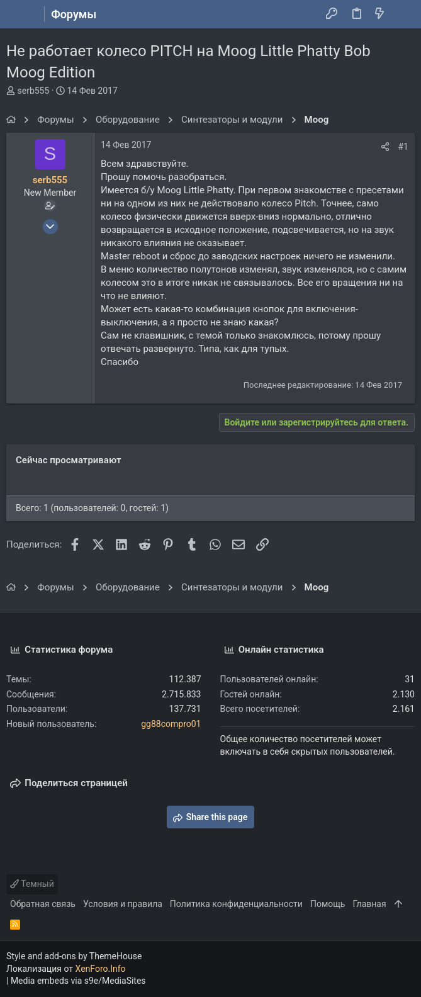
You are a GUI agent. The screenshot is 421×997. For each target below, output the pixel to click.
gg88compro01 (171, 724)
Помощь (327, 904)
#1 (403, 147)
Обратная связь (43, 904)
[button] (18, 14)
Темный (32, 884)
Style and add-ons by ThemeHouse (74, 956)
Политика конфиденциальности (236, 904)
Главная (369, 904)
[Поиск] (402, 14)
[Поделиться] (385, 146)
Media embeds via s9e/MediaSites (78, 981)
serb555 (33, 91)
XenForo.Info (101, 969)
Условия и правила (122, 904)
